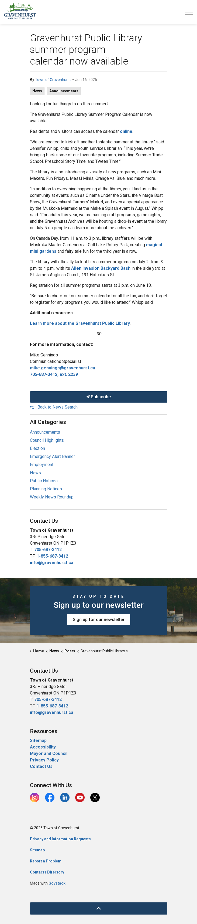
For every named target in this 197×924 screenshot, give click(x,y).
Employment (41, 464)
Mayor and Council (49, 753)
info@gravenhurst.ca (51, 562)
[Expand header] (189, 12)
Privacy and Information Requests (60, 839)
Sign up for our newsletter (98, 619)
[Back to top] (98, 908)
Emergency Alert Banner (52, 456)
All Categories (48, 422)
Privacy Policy (44, 760)
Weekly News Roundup (52, 497)
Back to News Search (57, 407)
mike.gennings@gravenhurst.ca (62, 367)
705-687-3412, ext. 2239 (54, 374)
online (126, 131)
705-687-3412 (48, 549)
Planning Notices (46, 488)
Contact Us (41, 766)
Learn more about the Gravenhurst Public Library (80, 323)
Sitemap (38, 740)
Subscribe (98, 397)
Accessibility (43, 747)
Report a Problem (45, 861)
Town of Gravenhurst (53, 79)
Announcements (63, 91)
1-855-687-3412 (52, 556)
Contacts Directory (47, 872)
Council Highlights (47, 440)
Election (37, 448)
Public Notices (44, 480)
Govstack (57, 883)
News (37, 91)
